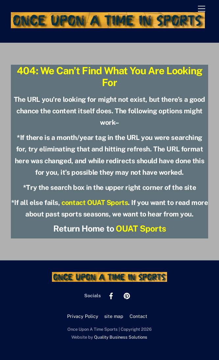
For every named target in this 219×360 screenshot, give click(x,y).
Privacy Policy (82, 316)
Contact (138, 316)
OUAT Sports (141, 229)
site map (113, 316)
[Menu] (201, 9)
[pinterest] (127, 295)
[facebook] (111, 295)
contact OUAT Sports (94, 202)
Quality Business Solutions (120, 337)
